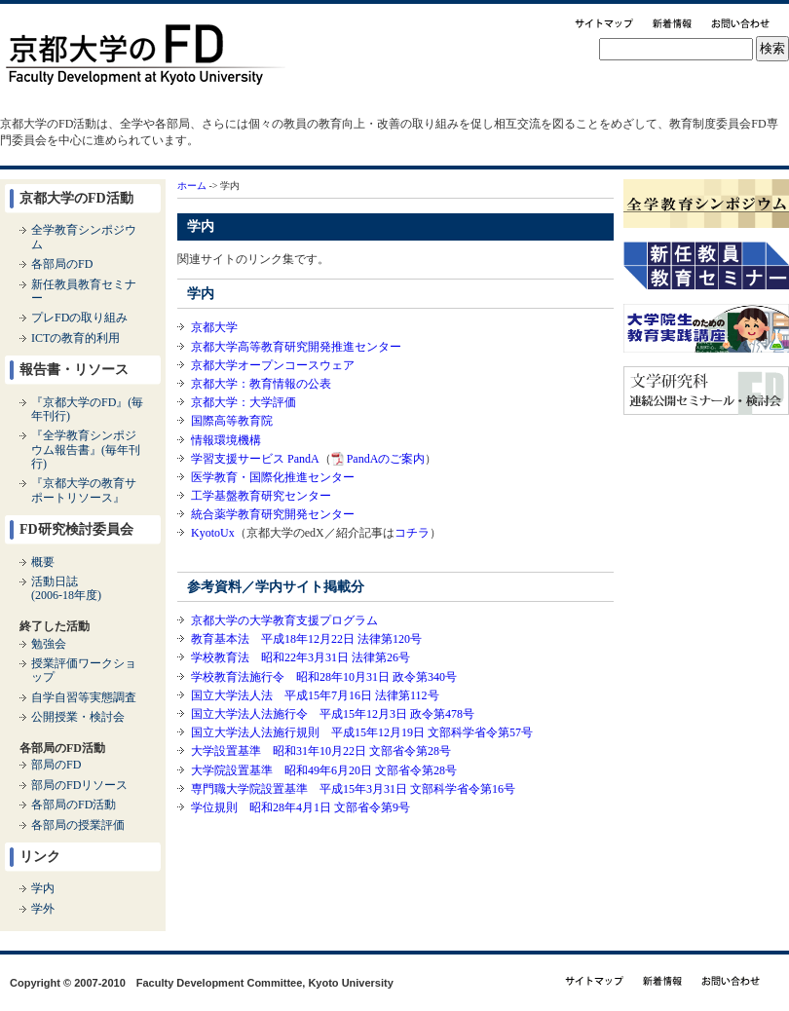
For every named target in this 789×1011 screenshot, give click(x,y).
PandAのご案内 (386, 459)
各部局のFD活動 (73, 804)
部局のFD (56, 764)
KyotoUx (213, 533)
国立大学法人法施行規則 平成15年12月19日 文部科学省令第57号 (362, 732)
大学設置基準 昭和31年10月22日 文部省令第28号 (321, 751)
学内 (43, 888)
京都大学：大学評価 (243, 402)
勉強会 (48, 644)
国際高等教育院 (232, 421)
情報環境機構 (226, 440)
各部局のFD (62, 264)
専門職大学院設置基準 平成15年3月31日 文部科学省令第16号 (353, 789)
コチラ (412, 533)
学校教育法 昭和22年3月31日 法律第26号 (300, 657)
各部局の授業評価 (78, 825)
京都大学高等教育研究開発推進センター (296, 347)
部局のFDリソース (79, 785)
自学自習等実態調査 (83, 697)
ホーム (192, 185)
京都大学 (214, 327)
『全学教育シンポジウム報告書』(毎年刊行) (85, 449)
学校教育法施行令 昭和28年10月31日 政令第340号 (324, 677)
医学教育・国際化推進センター (273, 477)
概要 (43, 562)
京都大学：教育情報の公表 (261, 384)
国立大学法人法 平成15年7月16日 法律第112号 (315, 695)
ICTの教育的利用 (75, 338)
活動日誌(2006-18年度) (66, 588)
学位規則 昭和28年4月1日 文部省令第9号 (300, 807)
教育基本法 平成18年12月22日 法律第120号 (306, 639)
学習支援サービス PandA (255, 459)
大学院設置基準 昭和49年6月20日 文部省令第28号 (324, 770)
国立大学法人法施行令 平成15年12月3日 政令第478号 (332, 714)
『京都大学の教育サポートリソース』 (83, 490)
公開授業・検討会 (78, 717)
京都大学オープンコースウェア (273, 365)
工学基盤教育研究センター (261, 496)
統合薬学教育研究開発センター (273, 514)
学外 (43, 909)
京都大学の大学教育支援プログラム (284, 620)
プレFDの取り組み (79, 317)
